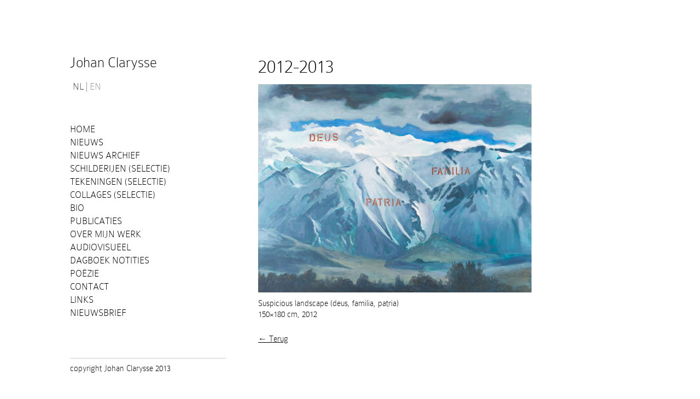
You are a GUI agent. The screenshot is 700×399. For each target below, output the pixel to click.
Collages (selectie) (112, 195)
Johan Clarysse (113, 63)
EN (95, 87)
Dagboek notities (109, 260)
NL (78, 87)
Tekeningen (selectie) (118, 182)
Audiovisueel (100, 247)
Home (82, 129)
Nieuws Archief (105, 155)
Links (82, 300)
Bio (77, 208)
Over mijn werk (105, 234)
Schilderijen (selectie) (120, 168)
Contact (89, 286)
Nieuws (86, 142)
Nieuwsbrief (98, 313)
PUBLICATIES (96, 221)
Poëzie (84, 273)
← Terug (273, 339)
